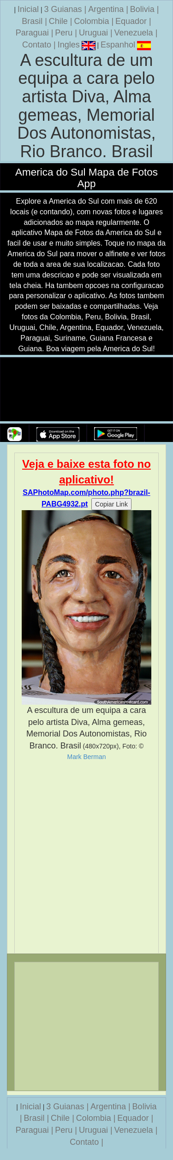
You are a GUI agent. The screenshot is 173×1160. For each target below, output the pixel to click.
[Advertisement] (86, 857)
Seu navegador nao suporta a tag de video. (86, 389)
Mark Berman (86, 756)
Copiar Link (111, 504)
